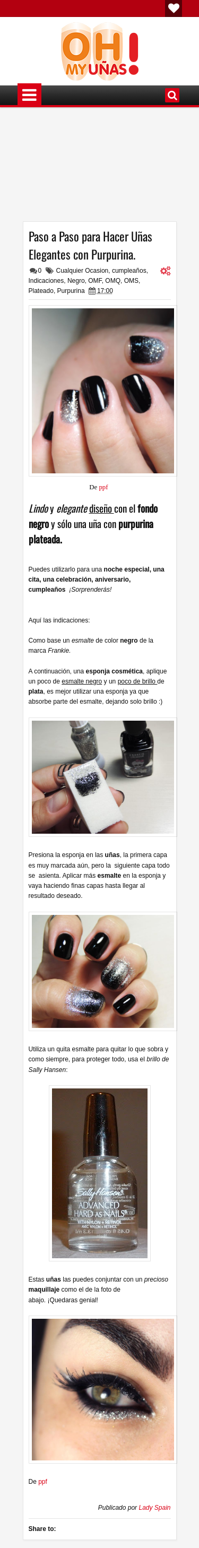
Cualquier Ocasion (82, 270)
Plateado (41, 291)
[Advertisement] (100, 168)
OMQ (112, 280)
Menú (29, 95)
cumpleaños (129, 270)
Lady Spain (154, 1507)
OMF (94, 280)
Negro (76, 280)
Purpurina (71, 291)
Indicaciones (46, 280)
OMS (131, 280)
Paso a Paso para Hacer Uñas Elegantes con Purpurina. (90, 245)
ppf (104, 487)
